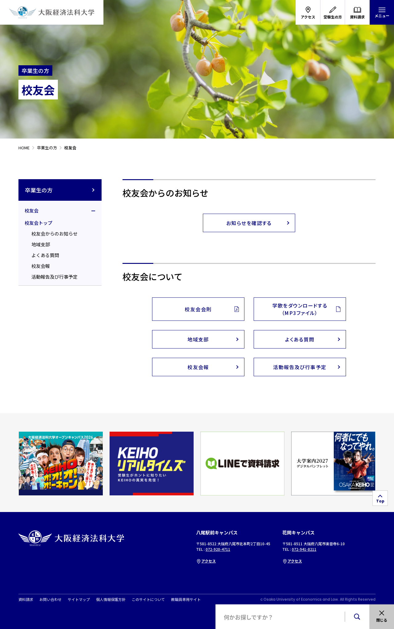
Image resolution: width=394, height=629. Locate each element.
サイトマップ (79, 599)
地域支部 (40, 244)
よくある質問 (45, 255)
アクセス (206, 560)
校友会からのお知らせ (54, 233)
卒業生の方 (60, 190)
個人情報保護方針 (111, 599)
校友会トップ (38, 223)
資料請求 (25, 599)
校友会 (31, 210)
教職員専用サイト (186, 599)
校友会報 (40, 266)
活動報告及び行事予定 (54, 276)
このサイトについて (148, 599)
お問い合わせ (50, 599)
